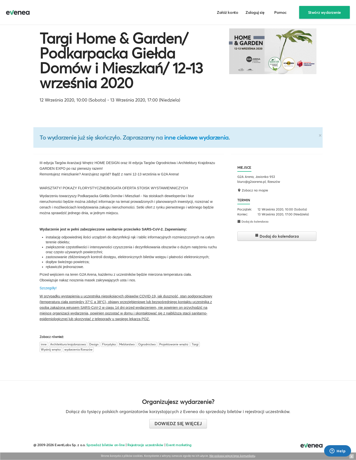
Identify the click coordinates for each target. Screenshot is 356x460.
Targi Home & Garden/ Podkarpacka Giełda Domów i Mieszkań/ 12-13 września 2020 (121, 60)
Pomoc (280, 12)
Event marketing (179, 445)
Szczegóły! (48, 288)
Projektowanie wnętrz (173, 344)
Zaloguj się (254, 12)
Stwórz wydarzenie (324, 12)
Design (94, 344)
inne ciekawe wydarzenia (196, 137)
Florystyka (109, 344)
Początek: (244, 209)
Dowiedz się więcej (178, 423)
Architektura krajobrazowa (68, 344)
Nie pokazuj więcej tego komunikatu (232, 456)
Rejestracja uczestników (145, 445)
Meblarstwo (127, 344)
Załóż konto (227, 12)
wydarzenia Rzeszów (78, 349)
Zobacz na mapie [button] (252, 190)
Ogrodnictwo (147, 344)
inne (44, 344)
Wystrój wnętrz (51, 349)
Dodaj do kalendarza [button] (252, 221)
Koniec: (242, 214)
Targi (195, 344)
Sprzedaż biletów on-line (105, 445)
